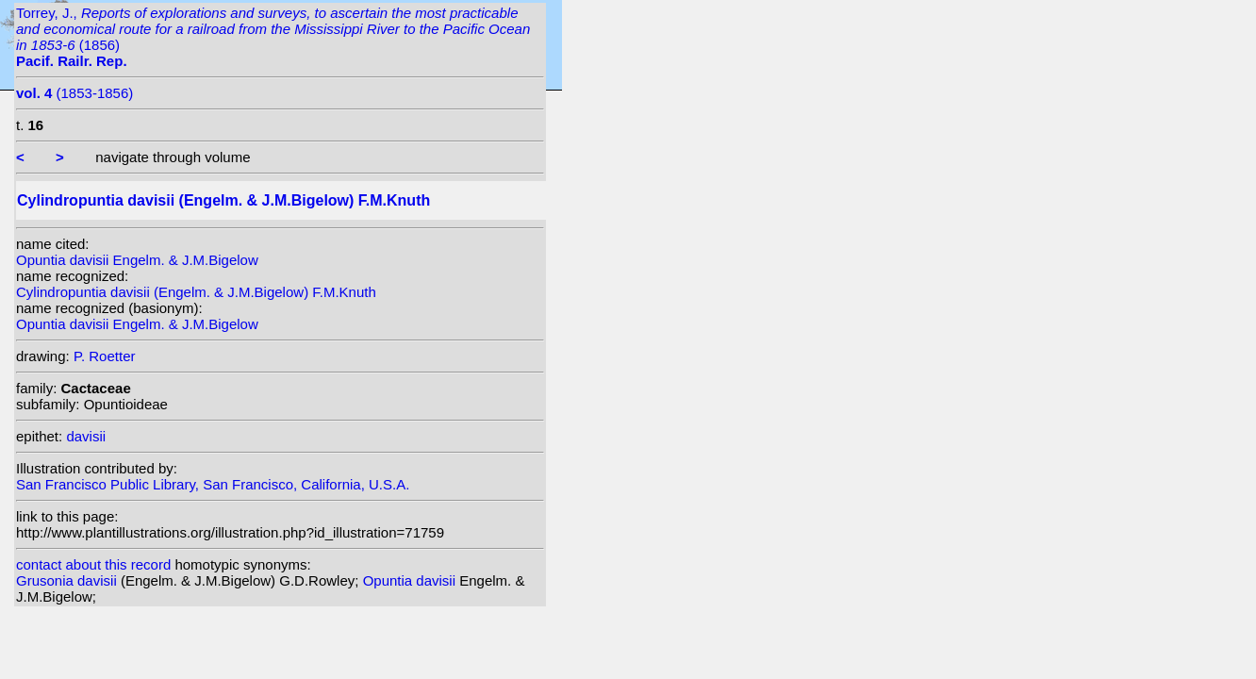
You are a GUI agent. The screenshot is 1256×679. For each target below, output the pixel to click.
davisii (86, 436)
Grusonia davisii (68, 580)
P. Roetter (105, 356)
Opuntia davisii (411, 580)
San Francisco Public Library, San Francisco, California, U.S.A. (212, 484)
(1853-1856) (74, 93)
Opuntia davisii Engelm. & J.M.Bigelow (137, 260)
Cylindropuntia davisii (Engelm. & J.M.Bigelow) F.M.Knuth (196, 292)
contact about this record (93, 564)
